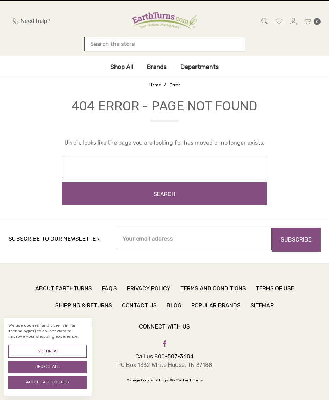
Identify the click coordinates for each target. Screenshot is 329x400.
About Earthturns (63, 292)
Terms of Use (275, 292)
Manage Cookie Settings (147, 380)
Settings (48, 351)
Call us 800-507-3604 (164, 356)
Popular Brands (216, 309)
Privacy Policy (148, 292)
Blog (174, 309)
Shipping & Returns (83, 309)
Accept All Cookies (47, 382)
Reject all (47, 366)
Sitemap (262, 309)
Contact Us (139, 309)
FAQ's (109, 292)
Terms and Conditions (213, 292)
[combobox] (164, 44)
